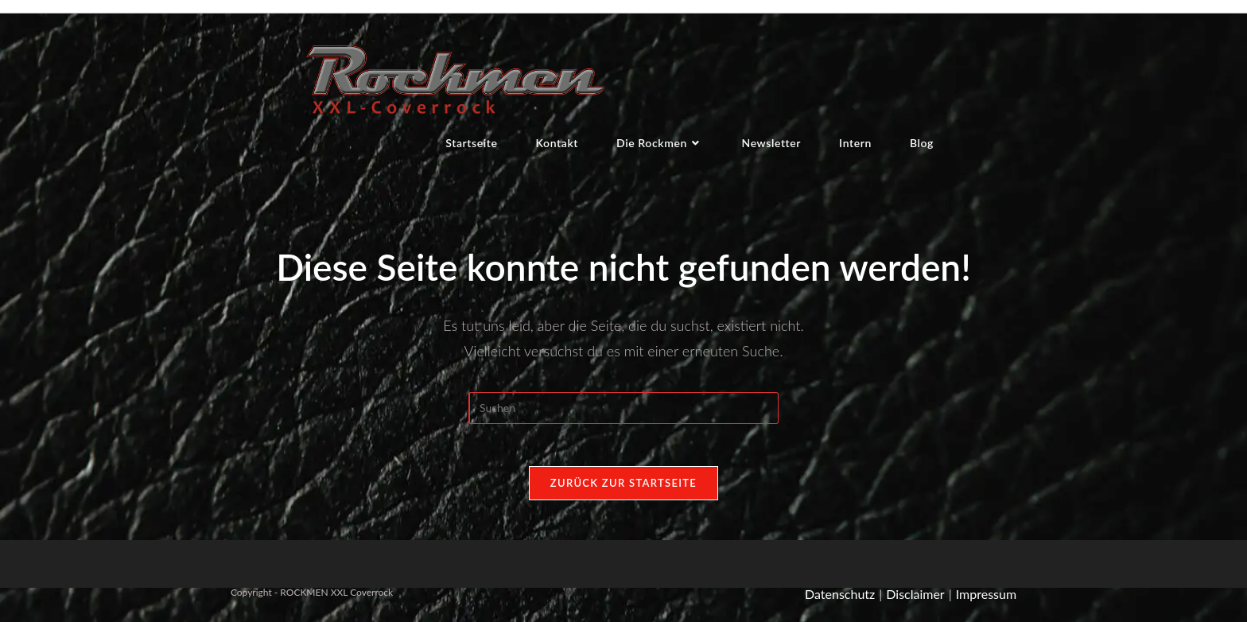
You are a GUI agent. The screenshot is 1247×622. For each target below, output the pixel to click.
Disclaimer (915, 601)
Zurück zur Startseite (623, 490)
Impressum (986, 601)
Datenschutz (840, 601)
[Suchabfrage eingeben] (623, 410)
